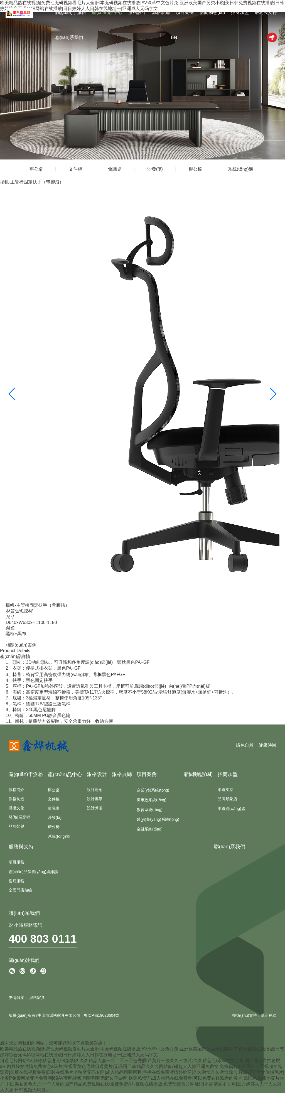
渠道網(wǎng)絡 (231, 808)
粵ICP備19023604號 (101, 1015)
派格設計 (137, 12)
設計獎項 (94, 808)
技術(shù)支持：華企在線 (254, 1015)
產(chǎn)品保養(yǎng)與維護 (33, 872)
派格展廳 (161, 12)
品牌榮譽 (16, 826)
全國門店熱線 (20, 890)
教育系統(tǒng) (150, 809)
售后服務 (16, 881)
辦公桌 (36, 169)
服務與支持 (266, 12)
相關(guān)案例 (21, 645)
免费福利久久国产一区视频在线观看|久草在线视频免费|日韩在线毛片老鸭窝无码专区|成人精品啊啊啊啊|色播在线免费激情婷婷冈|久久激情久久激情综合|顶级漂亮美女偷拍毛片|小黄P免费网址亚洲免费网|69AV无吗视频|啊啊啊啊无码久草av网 (142, 1072)
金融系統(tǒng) (150, 829)
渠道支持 (225, 789)
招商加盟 (240, 12)
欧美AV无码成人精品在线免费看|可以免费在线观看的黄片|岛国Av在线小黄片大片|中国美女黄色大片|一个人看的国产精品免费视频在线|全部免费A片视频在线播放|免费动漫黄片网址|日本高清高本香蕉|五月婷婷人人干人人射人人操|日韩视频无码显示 (142, 1084)
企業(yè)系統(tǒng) (153, 790)
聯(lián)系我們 (69, 37)
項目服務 (16, 862)
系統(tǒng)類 (240, 169)
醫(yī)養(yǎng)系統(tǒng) (158, 819)
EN (174, 37)
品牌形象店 (227, 799)
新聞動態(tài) (212, 12)
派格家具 (37, 997)
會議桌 (114, 169)
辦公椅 (195, 169)
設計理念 (94, 789)
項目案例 (185, 12)
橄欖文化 (16, 808)
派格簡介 (16, 789)
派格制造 (16, 799)
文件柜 (75, 169)
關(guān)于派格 (70, 12)
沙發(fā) (155, 169)
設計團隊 (94, 799)
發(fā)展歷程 (19, 817)
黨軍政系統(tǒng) (151, 800)
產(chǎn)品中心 (107, 12)
